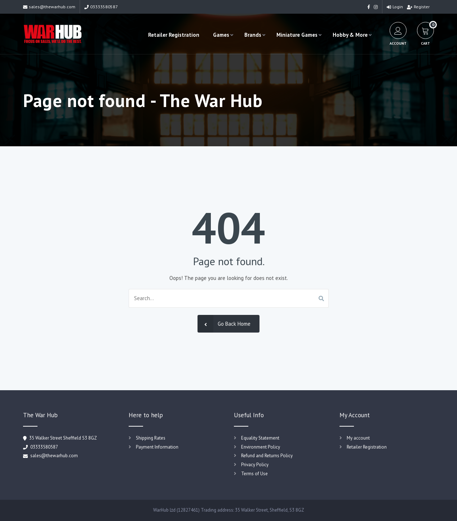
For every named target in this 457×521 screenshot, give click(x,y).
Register (418, 6)
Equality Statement (260, 438)
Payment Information (157, 447)
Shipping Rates (150, 438)
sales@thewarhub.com (49, 6)
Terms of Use (254, 474)
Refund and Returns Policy (267, 456)
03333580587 (101, 6)
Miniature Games (297, 34)
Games (221, 34)
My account (358, 438)
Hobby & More (350, 34)
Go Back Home (224, 324)
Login (395, 6)
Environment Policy (260, 447)
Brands (252, 34)
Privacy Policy (255, 465)
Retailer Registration (173, 34)
